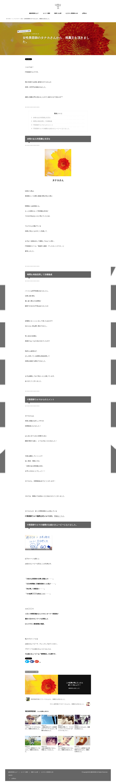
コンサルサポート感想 (32, 671)
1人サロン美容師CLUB (72, 13)
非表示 (60, 113)
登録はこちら (59, 516)
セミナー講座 (46, 13)
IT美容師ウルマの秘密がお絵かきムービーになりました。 (51, 128)
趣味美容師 (94, 772)
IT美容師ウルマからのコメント (42, 125)
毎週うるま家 (57, 13)
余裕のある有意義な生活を (41, 117)
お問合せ (84, 13)
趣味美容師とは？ (34, 13)
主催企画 (10, 775)
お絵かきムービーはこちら (42, 649)
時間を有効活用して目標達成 (41, 121)
